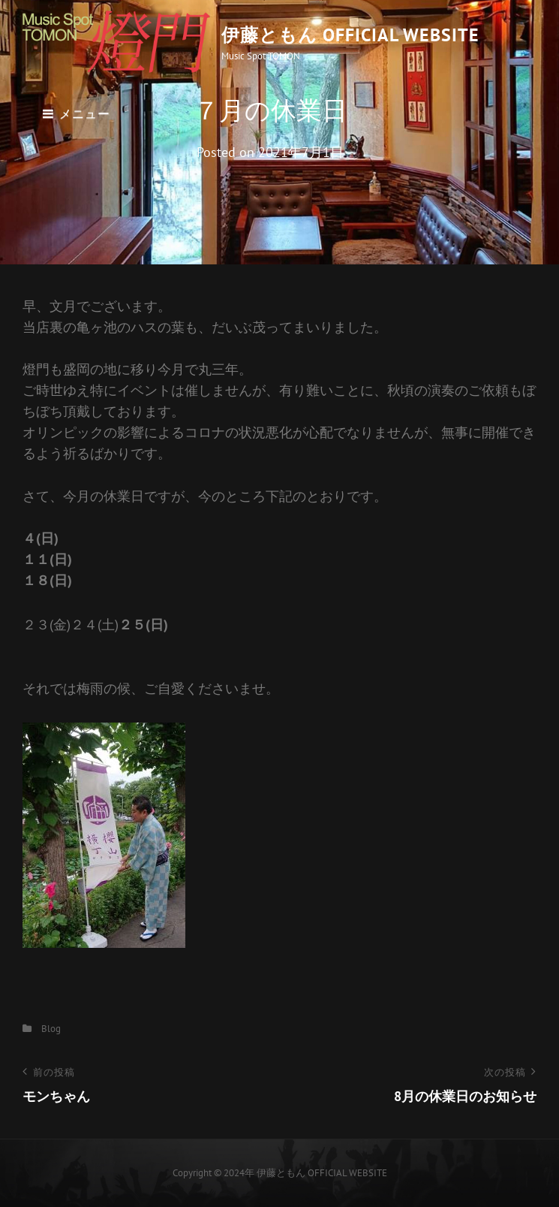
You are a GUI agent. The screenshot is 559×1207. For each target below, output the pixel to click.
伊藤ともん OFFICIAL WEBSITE (350, 35)
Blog (51, 1028)
